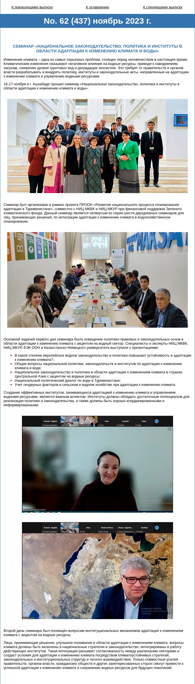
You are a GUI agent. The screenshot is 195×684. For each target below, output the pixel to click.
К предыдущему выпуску (32, 7)
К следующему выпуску (162, 7)
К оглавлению (97, 7)
